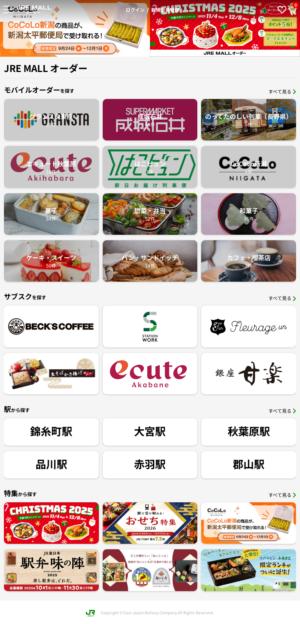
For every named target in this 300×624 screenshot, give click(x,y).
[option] (164, 28)
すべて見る (282, 91)
